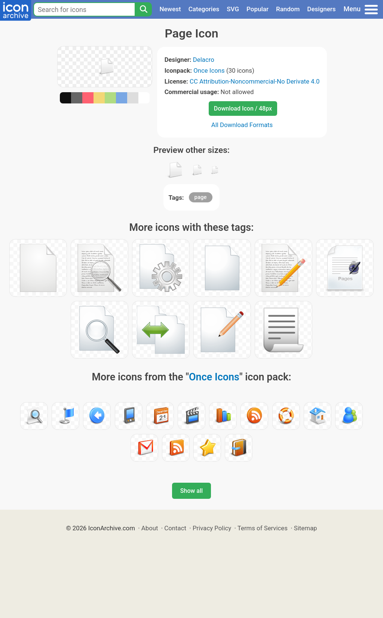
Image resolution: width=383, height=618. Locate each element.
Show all (191, 490)
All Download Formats (242, 125)
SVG (233, 9)
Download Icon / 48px (243, 108)
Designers (321, 9)
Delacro (203, 59)
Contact (175, 528)
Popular (257, 9)
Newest (170, 9)
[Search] (143, 9)
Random (288, 9)
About (149, 528)
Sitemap (305, 528)
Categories (204, 9)
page (200, 197)
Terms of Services (263, 528)
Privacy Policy (212, 528)
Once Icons (209, 70)
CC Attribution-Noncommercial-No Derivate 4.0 (254, 81)
